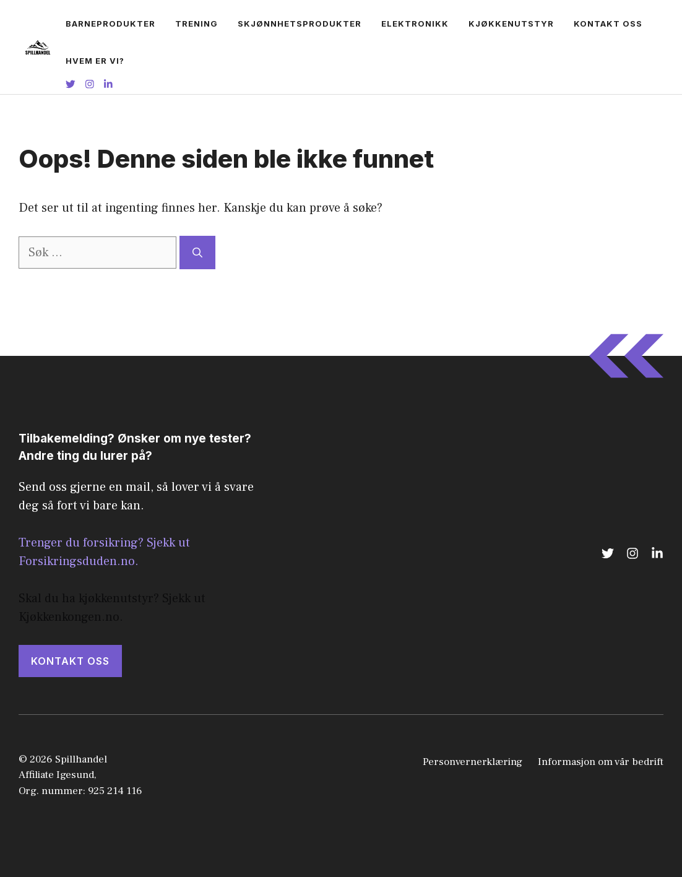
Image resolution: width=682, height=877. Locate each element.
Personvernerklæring (472, 762)
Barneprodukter (110, 23)
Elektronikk (415, 23)
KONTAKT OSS (70, 661)
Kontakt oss (608, 23)
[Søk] (197, 252)
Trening (196, 23)
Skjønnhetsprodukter (299, 23)
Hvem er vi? (95, 61)
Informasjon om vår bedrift (600, 762)
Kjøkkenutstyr (511, 23)
